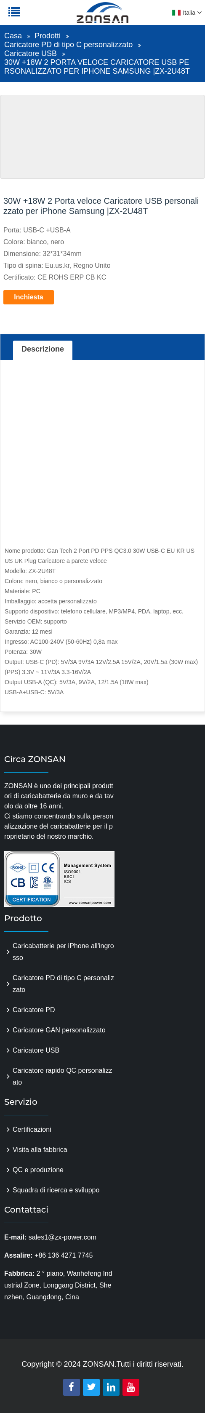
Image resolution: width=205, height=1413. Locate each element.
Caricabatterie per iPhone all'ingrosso (63, 951)
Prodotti (48, 36)
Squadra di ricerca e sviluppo (56, 1190)
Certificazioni (32, 1129)
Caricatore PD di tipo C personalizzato (68, 44)
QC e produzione (38, 1169)
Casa (13, 36)
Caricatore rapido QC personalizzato (62, 1076)
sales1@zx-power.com (62, 1237)
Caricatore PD (34, 1009)
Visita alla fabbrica (40, 1149)
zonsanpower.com (59, 17)
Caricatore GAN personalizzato (59, 1030)
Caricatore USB (30, 53)
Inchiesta (28, 297)
